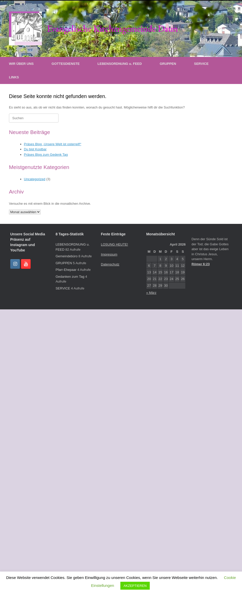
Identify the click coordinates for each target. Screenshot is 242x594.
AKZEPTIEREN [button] (134, 586)
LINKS (14, 77)
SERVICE (201, 64)
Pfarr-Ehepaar (65, 270)
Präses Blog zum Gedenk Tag (46, 154)
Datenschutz (110, 264)
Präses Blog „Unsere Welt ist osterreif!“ (52, 144)
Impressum (109, 254)
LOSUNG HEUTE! (114, 244)
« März (151, 293)
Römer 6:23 (201, 264)
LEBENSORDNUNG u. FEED (120, 64)
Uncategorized (34, 179)
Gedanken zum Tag (69, 276)
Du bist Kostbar (35, 149)
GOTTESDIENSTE (66, 64)
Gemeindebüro (66, 256)
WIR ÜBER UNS (21, 64)
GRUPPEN (168, 64)
